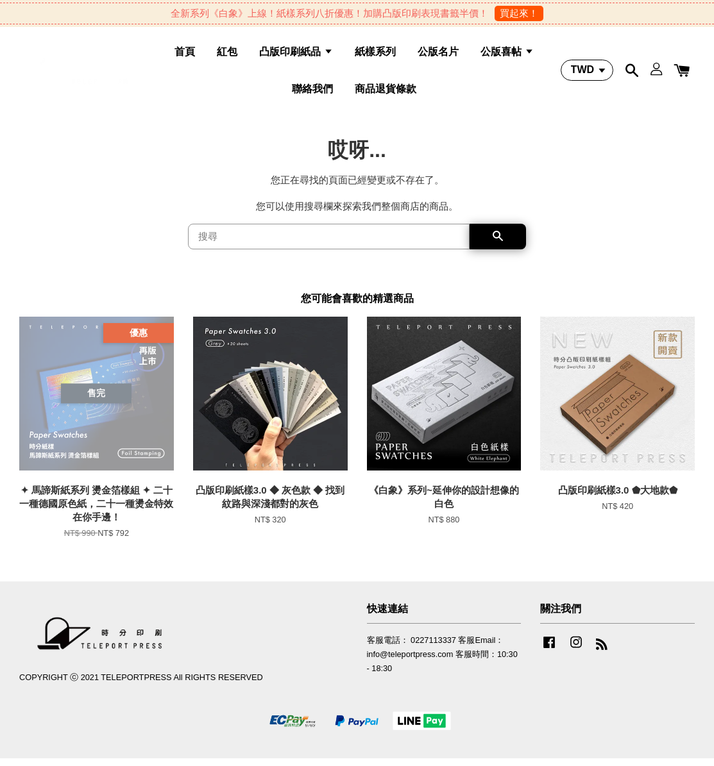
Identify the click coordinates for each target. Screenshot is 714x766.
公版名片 (438, 54)
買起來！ (519, 13)
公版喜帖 (506, 54)
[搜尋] (329, 243)
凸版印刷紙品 (295, 54)
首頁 (184, 54)
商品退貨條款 (385, 91)
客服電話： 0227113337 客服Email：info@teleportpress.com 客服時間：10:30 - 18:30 (442, 660)
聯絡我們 (312, 91)
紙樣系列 (375, 54)
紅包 (227, 54)
